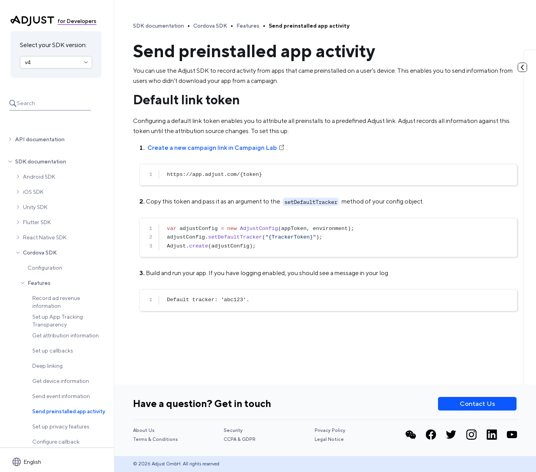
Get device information (60, 381)
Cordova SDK (40, 252)
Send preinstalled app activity (68, 411)
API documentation (40, 139)
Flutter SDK (37, 222)
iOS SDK (33, 192)
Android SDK (39, 177)
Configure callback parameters (55, 446)
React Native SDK (45, 237)
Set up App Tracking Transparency (57, 321)
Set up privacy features (60, 426)
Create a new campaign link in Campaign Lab (216, 147)
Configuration (45, 268)
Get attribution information (65, 335)
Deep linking (47, 366)
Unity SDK (35, 207)
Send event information (61, 396)
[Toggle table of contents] (522, 67)
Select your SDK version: (53, 45)
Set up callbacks (52, 350)
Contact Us (477, 403)
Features (39, 283)
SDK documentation (40, 161)
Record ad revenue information (56, 302)
